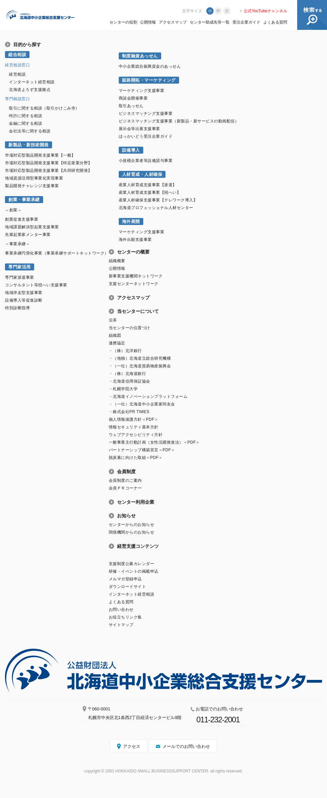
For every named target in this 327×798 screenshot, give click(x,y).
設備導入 (131, 150)
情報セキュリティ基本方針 (134, 427)
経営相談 (17, 74)
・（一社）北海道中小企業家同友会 (142, 404)
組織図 (115, 335)
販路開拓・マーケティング (149, 80)
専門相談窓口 (17, 99)
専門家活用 (19, 266)
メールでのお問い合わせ (186, 746)
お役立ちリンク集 (125, 617)
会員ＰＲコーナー (125, 488)
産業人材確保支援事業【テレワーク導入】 (158, 200)
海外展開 (131, 221)
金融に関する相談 (25, 123)
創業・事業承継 (24, 199)
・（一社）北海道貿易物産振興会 (140, 366)
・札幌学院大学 (123, 389)
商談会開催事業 (133, 98)
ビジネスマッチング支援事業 (146, 113)
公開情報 (148, 22)
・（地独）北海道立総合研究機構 (140, 358)
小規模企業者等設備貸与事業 (146, 160)
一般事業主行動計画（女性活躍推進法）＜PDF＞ (154, 442)
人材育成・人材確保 (142, 174)
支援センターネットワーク (134, 283)
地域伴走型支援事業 (23, 292)
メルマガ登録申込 (125, 579)
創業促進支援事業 (21, 219)
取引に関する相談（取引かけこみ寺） (44, 108)
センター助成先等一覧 (209, 22)
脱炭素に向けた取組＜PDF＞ (136, 457)
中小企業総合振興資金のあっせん (150, 66)
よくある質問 (275, 22)
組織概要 (117, 260)
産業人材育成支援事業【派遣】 (148, 184)
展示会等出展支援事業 (139, 128)
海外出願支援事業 (135, 239)
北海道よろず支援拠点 (29, 89)
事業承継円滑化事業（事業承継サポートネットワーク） (57, 253)
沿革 (113, 320)
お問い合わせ (121, 609)
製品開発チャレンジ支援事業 (32, 185)
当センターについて (138, 311)
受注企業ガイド (246, 22)
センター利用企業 (135, 502)
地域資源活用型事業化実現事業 (34, 178)
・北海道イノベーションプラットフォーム (148, 396)
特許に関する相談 (25, 115)
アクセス (131, 746)
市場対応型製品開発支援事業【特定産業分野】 (48, 163)
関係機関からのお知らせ (132, 532)
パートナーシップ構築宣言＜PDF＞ (142, 450)
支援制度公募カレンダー (132, 563)
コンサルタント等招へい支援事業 (36, 285)
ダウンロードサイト (127, 586)
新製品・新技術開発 (28, 144)
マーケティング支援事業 (141, 90)
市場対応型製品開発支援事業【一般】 (40, 155)
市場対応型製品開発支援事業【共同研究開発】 (48, 170)
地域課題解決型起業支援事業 (32, 227)
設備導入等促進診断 (23, 300)
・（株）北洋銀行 (125, 350)
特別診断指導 (17, 308)
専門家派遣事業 (19, 277)
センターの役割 (123, 22)
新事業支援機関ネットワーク (136, 276)
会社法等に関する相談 (29, 131)
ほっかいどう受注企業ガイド (146, 136)
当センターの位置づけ (129, 328)
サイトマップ (121, 624)
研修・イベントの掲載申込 (134, 571)
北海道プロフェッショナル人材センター (156, 207)
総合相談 (17, 54)
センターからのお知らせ (132, 524)
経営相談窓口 (17, 65)
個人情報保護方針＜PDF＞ (134, 419)
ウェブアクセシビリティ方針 (136, 434)
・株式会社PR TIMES (129, 411)
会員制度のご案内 (125, 480)
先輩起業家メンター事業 (28, 234)
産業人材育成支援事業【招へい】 (150, 192)
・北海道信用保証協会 (129, 381)
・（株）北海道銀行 (127, 373)
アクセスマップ (173, 22)
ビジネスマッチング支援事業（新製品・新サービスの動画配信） (179, 121)
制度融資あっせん (140, 55)
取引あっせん (131, 106)
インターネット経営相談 (32, 82)
